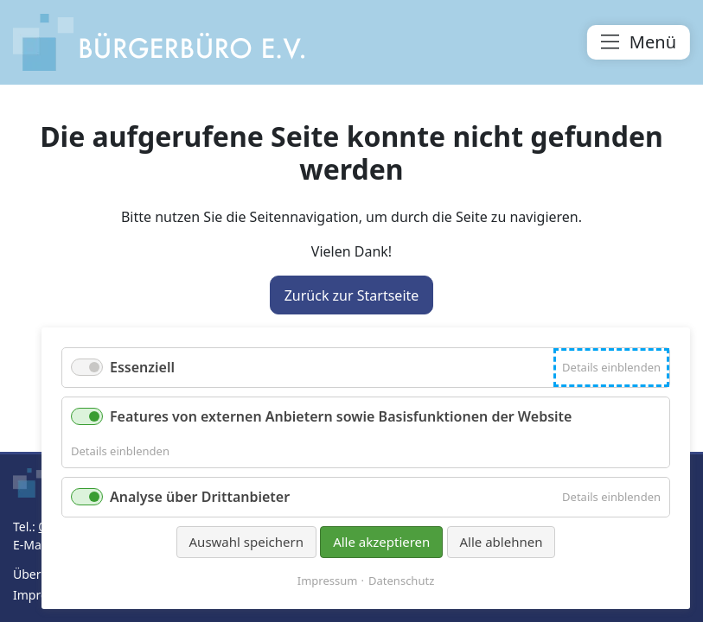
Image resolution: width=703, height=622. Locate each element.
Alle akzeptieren (381, 541)
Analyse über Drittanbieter (200, 496)
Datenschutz (401, 581)
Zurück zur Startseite (351, 295)
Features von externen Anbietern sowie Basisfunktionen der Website (341, 416)
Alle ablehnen (501, 541)
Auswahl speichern (246, 541)
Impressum (327, 581)
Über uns (39, 574)
